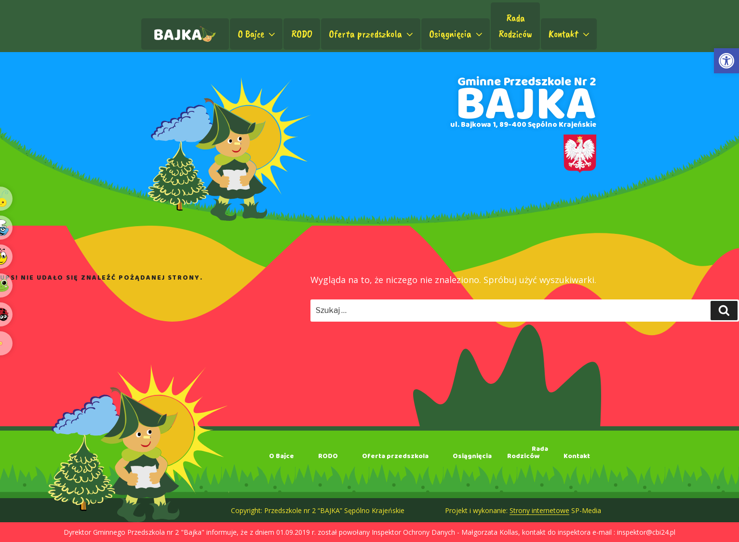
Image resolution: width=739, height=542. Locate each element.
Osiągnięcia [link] (456, 34)
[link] (726, 60)
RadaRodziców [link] (515, 26)
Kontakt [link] (570, 34)
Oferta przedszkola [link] (372, 34)
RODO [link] (301, 34)
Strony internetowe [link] (539, 510)
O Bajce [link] (257, 34)
